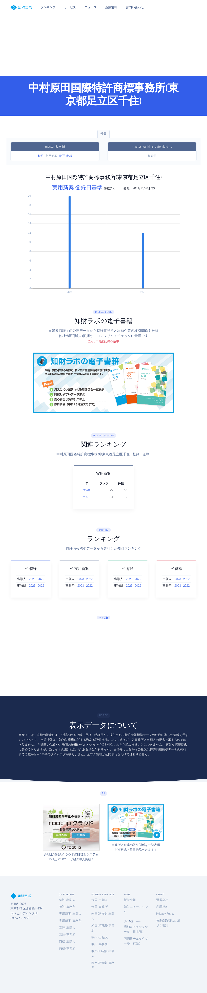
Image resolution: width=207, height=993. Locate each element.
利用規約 (162, 907)
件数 (103, 134)
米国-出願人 (99, 900)
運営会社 (162, 900)
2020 (93, 490)
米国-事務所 (99, 907)
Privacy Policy (165, 914)
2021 (93, 497)
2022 (41, 586)
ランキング (47, 7)
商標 (69, 156)
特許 (41, 156)
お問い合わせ (135, 7)
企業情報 (111, 7)
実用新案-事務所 (70, 921)
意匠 (62, 156)
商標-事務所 (67, 948)
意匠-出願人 (67, 927)
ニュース (90, 7)
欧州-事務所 (99, 944)
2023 (32, 586)
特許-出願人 (67, 900)
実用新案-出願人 (70, 914)
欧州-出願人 (99, 937)
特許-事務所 (67, 907)
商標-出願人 (67, 941)
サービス (70, 7)
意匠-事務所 (67, 934)
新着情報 (130, 900)
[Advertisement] (103, 45)
